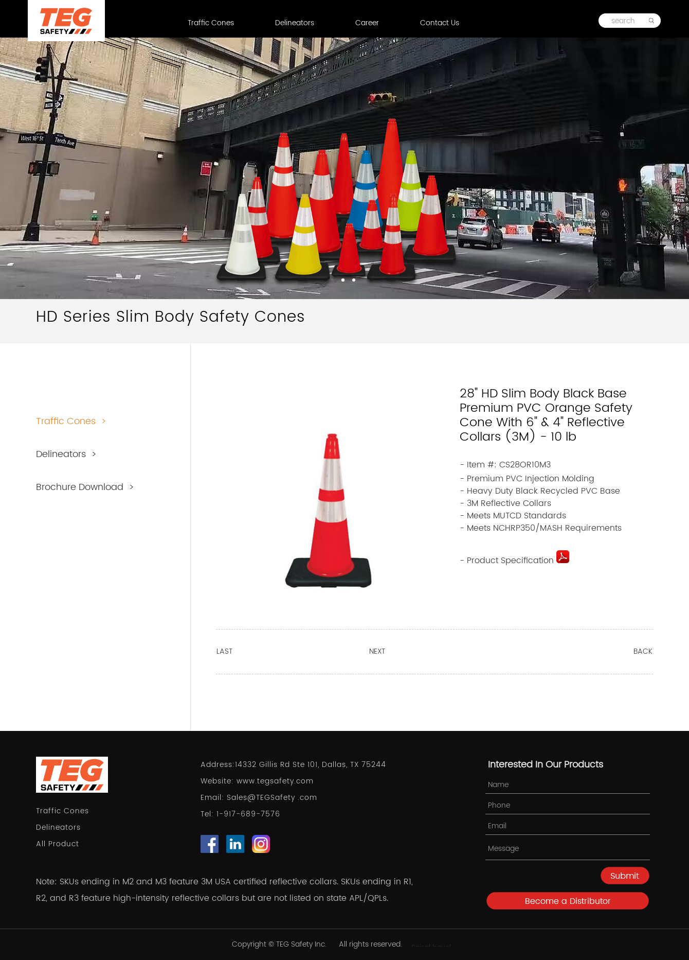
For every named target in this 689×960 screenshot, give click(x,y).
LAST (224, 651)
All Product (57, 844)
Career (367, 23)
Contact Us (439, 23)
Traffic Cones (211, 23)
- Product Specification (514, 560)
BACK (642, 651)
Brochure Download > (85, 487)
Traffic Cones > (71, 421)
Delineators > (66, 454)
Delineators (294, 23)
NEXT (377, 651)
